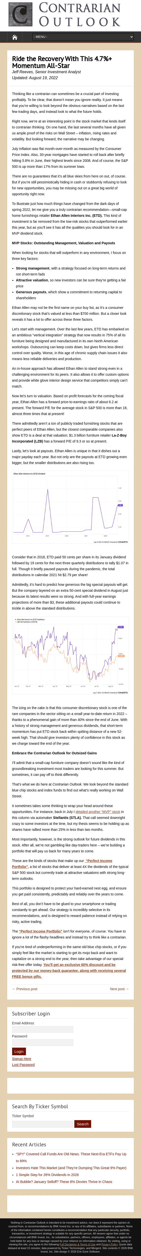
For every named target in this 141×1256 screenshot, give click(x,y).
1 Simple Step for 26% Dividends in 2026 (47, 1175)
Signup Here (21, 1059)
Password (19, 1036)
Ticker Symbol (23, 1116)
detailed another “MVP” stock (98, 812)
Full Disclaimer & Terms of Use (77, 1244)
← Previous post (25, 989)
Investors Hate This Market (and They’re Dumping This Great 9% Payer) (71, 1168)
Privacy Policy (109, 1244)
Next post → (119, 989)
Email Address (23, 1023)
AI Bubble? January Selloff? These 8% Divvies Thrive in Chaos (64, 1182)
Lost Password (23, 1065)
